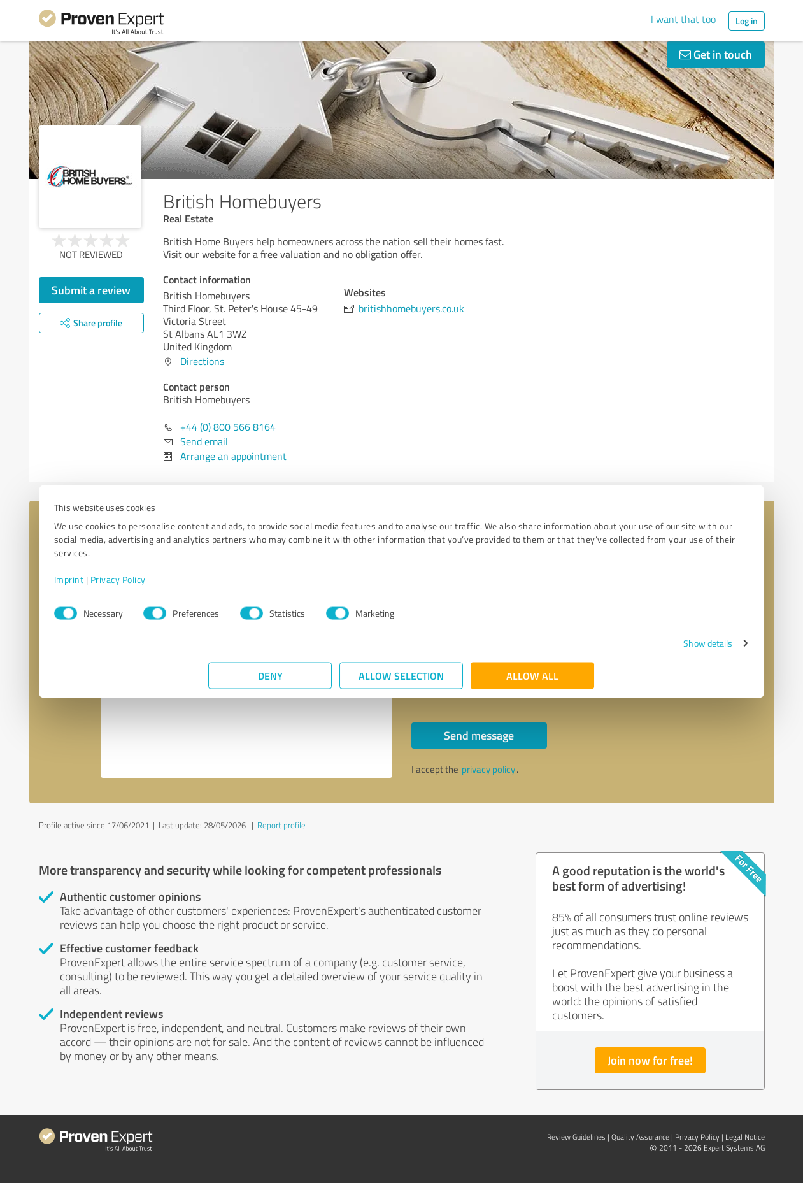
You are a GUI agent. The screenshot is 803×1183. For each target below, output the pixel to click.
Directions (202, 361)
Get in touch (715, 54)
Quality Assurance (640, 1136)
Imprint (224, 586)
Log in (746, 21)
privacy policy (488, 769)
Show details (553, 649)
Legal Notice (745, 1136)
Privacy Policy (273, 586)
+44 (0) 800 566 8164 (228, 427)
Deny (270, 682)
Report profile (281, 825)
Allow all (533, 682)
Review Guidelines (576, 1136)
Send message (479, 735)
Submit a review (91, 290)
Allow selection (401, 682)
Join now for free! (650, 1060)
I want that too (683, 19)
